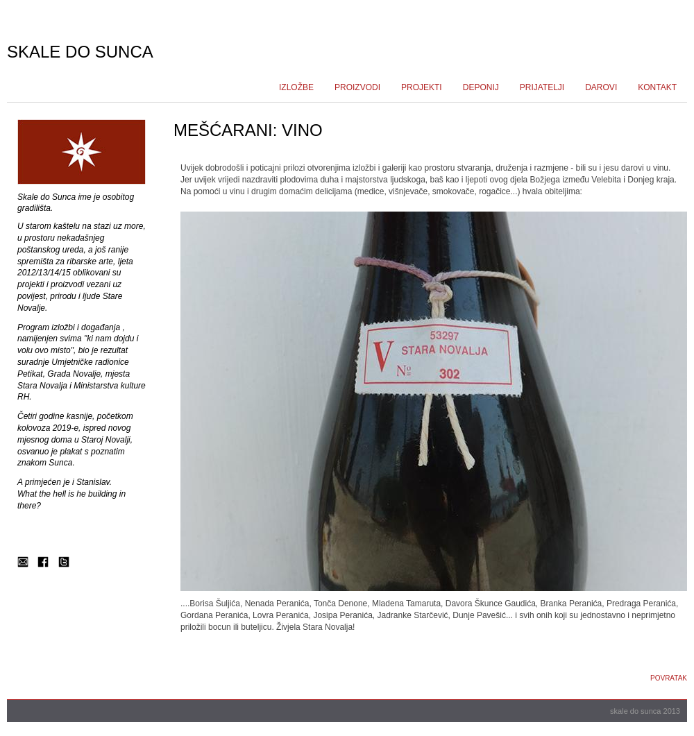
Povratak (668, 678)
